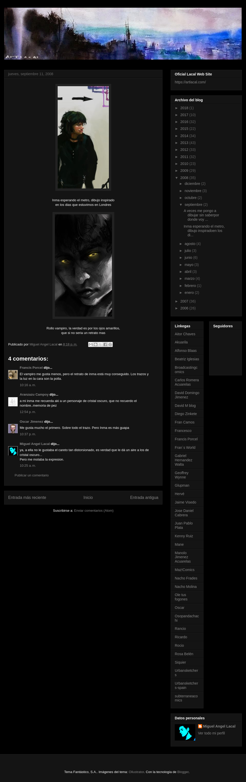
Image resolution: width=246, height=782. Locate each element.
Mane (179, 544)
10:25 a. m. (28, 465)
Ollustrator (136, 772)
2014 (184, 136)
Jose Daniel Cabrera (184, 513)
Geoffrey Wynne (181, 475)
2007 (184, 301)
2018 (184, 108)
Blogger (183, 772)
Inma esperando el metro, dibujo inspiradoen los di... (204, 230)
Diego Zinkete (186, 414)
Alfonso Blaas (186, 351)
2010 (184, 164)
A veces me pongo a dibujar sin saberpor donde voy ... (201, 215)
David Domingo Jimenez (187, 395)
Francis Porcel (31, 368)
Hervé (179, 494)
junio (188, 257)
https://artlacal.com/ (190, 82)
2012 (184, 150)
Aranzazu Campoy (34, 394)
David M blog (185, 406)
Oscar (179, 608)
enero (189, 293)
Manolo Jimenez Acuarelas (183, 557)
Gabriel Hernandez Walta (183, 460)
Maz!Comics (184, 570)
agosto (190, 244)
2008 (184, 178)
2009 (184, 171)
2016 (184, 122)
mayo (189, 265)
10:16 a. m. (28, 385)
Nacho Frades (186, 578)
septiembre (193, 205)
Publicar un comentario (32, 475)
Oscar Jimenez (31, 421)
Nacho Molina (186, 587)
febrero (190, 286)
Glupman (182, 485)
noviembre (193, 191)
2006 (184, 308)
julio (188, 251)
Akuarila (181, 342)
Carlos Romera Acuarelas (187, 382)
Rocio (179, 645)
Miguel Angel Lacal (35, 444)
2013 (184, 143)
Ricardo (181, 637)
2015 (184, 129)
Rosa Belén (184, 654)
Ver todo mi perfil (211, 733)
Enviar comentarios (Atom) (94, 510)
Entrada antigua (144, 497)
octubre (191, 198)
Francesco (183, 431)
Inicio (88, 497)
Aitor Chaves (185, 334)
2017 (184, 115)
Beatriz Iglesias (187, 359)
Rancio (180, 629)
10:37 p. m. (28, 434)
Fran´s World (185, 447)
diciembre (192, 184)
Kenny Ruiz (184, 536)
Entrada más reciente (27, 497)
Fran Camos (184, 422)
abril (188, 272)
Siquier (180, 662)
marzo (190, 278)
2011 (184, 157)
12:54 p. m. (28, 412)
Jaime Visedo (185, 502)
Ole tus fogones (181, 597)
